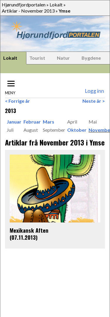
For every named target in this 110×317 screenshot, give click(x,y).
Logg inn (94, 91)
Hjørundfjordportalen (23, 4)
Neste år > (93, 101)
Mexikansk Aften (29, 230)
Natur (63, 58)
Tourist (37, 58)
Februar (32, 121)
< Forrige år (17, 101)
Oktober (77, 130)
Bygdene (91, 58)
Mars (48, 121)
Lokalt (56, 4)
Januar (14, 121)
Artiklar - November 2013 (28, 10)
